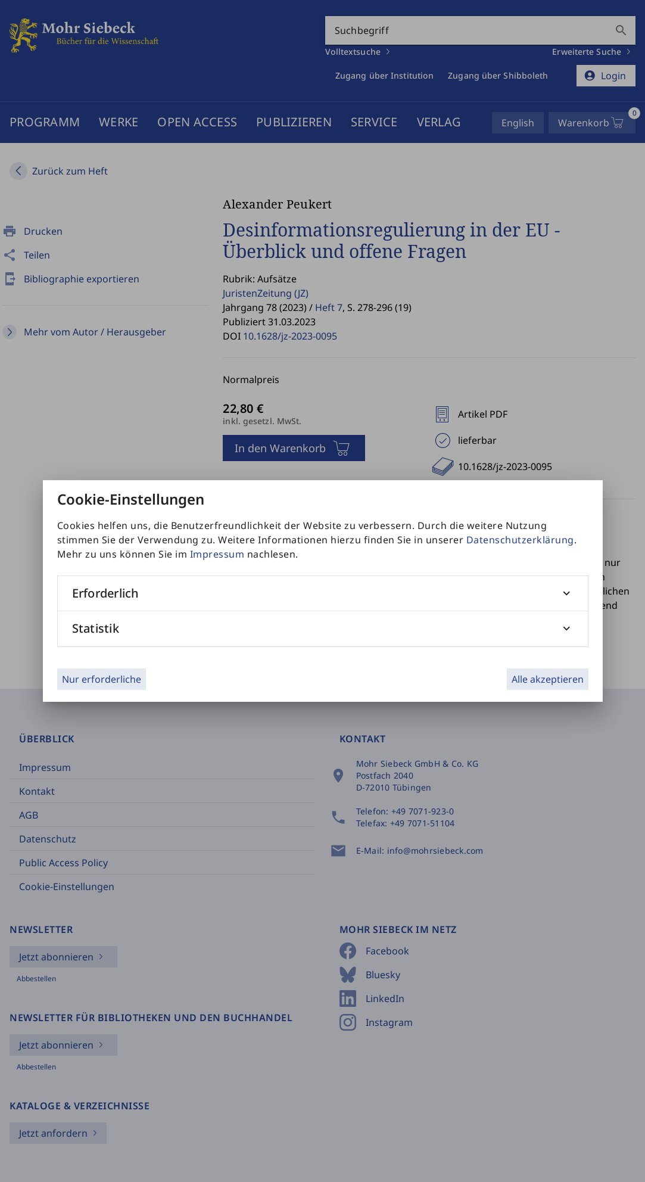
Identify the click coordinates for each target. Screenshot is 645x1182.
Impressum (217, 554)
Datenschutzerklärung (520, 539)
